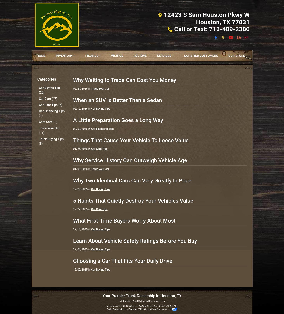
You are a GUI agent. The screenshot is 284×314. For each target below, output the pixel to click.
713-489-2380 (172, 306)
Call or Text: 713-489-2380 (211, 29)
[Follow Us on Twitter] (223, 38)
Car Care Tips (50, 105)
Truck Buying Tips (51, 141)
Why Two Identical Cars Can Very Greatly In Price (132, 180)
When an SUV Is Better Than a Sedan (117, 100)
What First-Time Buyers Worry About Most (124, 221)
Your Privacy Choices (164, 309)
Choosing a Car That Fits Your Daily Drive (122, 261)
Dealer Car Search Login (117, 309)
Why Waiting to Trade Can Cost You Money (124, 80)
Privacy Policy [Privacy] (159, 301)
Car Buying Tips (50, 90)
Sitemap (147, 309)
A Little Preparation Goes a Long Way (118, 120)
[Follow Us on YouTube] (231, 38)
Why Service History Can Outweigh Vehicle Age (130, 160)
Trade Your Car (49, 130)
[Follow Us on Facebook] (216, 38)
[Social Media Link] (239, 38)
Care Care (48, 122)
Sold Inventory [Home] (125, 301)
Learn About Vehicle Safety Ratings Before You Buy (135, 241)
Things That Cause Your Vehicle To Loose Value (131, 140)
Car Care (48, 99)
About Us (137, 301)
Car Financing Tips (52, 113)
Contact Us (147, 301)
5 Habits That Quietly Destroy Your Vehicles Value (133, 201)
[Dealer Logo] (57, 25)
